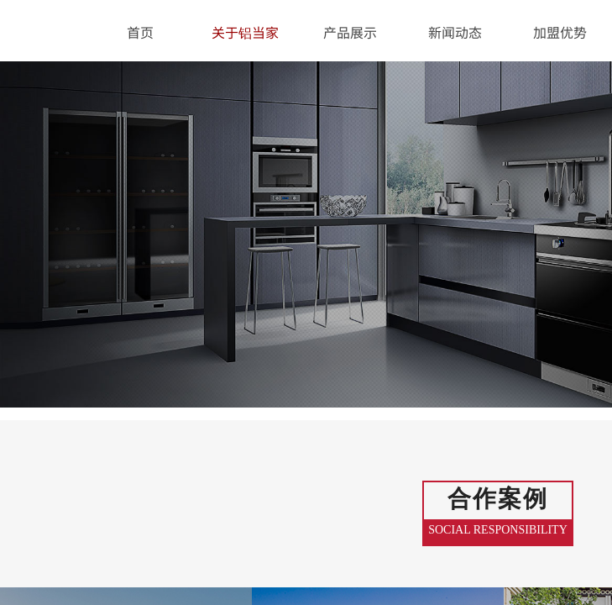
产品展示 (350, 32)
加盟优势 (560, 32)
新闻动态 (455, 32)
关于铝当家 (245, 32)
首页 (140, 32)
